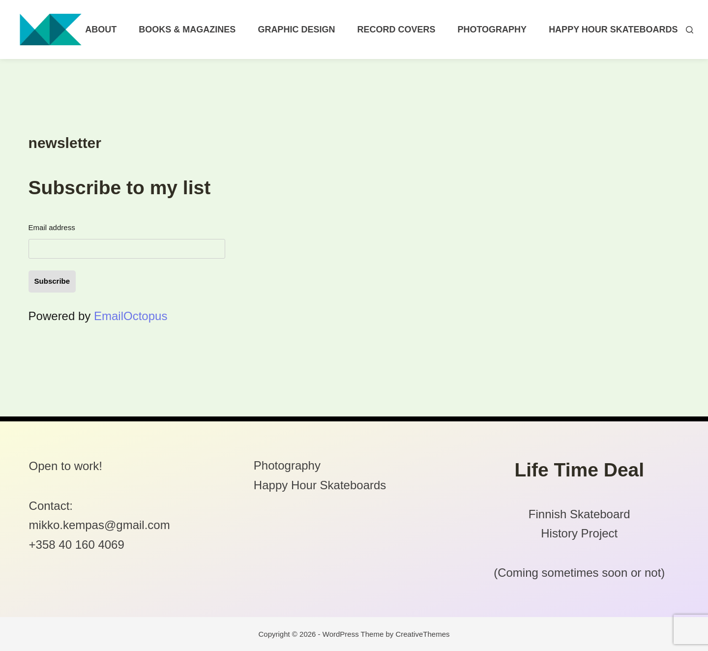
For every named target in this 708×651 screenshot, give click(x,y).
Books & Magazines (187, 29)
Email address (52, 227)
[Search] (689, 29)
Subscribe (52, 281)
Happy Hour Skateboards (613, 29)
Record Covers (396, 29)
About (101, 29)
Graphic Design (296, 29)
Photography (492, 29)
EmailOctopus (130, 316)
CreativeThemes (422, 634)
